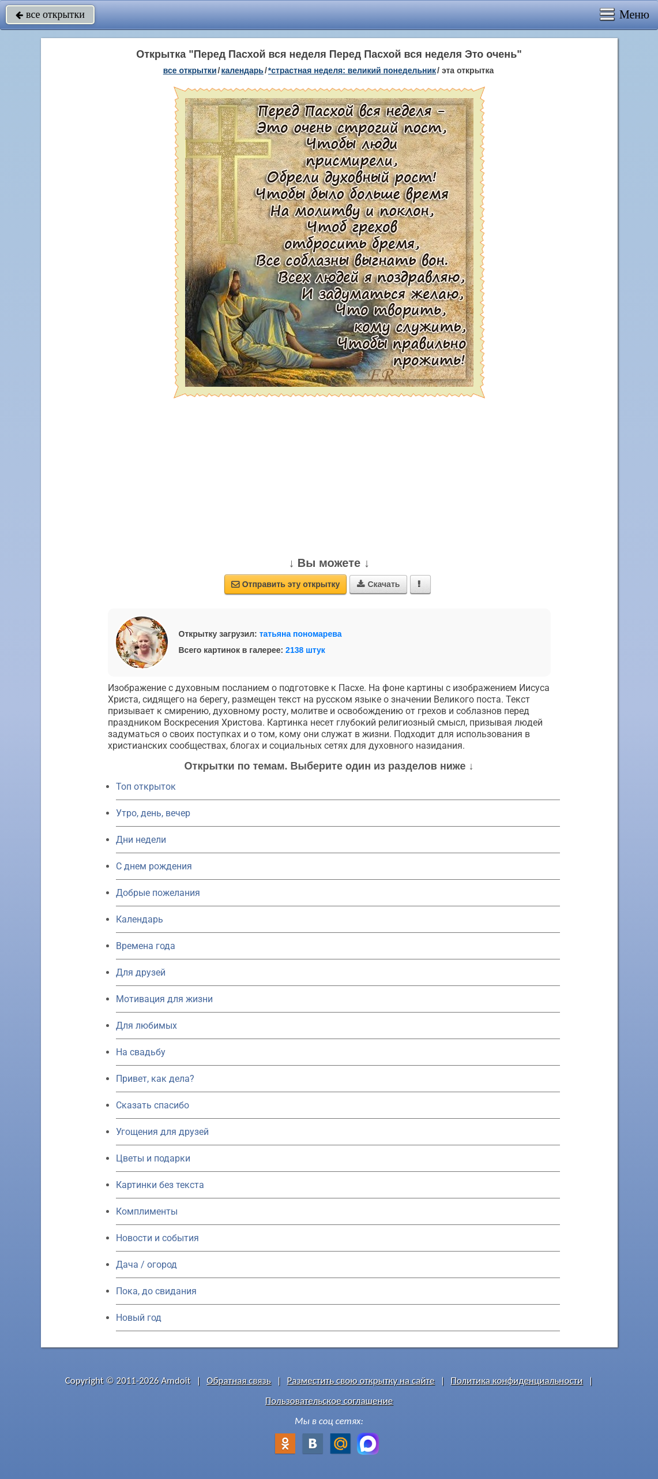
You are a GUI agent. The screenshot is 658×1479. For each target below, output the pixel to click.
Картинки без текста (160, 1184)
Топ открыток (146, 786)
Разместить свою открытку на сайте (361, 1381)
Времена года (145, 945)
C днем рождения (154, 866)
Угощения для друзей (162, 1131)
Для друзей (141, 972)
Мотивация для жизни (164, 999)
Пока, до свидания (156, 1291)
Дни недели (141, 839)
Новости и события (157, 1237)
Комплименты (147, 1211)
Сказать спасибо (152, 1105)
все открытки (50, 14)
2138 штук (305, 650)
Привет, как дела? (155, 1078)
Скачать (378, 584)
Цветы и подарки (153, 1158)
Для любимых (146, 1025)
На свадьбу (141, 1052)
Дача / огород (146, 1264)
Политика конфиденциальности (516, 1381)
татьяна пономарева (301, 633)
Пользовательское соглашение (329, 1401)
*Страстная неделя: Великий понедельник (352, 70)
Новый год (138, 1317)
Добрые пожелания (158, 892)
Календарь (242, 70)
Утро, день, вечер (153, 813)
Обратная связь (238, 1381)
